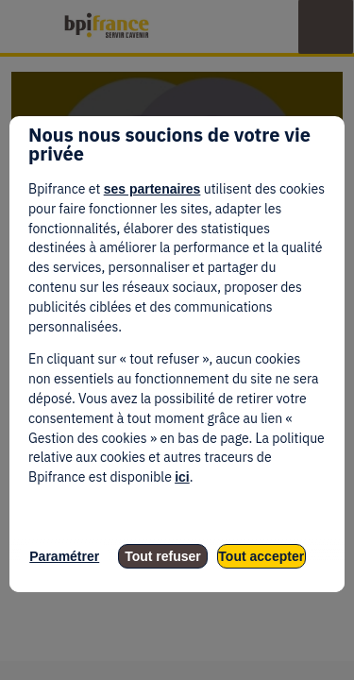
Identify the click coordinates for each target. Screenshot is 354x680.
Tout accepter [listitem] (261, 556)
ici (182, 476)
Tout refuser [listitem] (163, 556)
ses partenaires (152, 188)
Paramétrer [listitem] (64, 556)
